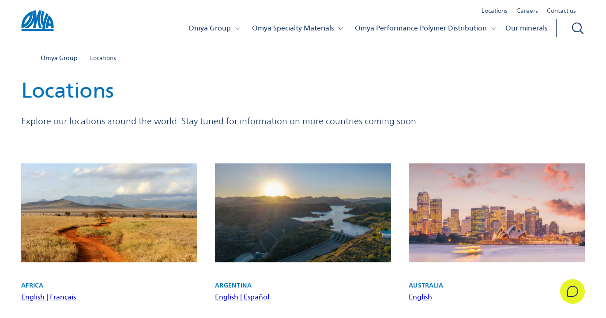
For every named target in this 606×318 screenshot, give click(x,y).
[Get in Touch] (572, 291)
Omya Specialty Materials (298, 28)
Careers (527, 10)
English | (34, 297)
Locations (495, 10)
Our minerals (526, 28)
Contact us (561, 10)
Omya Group (214, 28)
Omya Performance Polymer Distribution (426, 28)
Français (63, 297)
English (226, 297)
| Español (254, 297)
